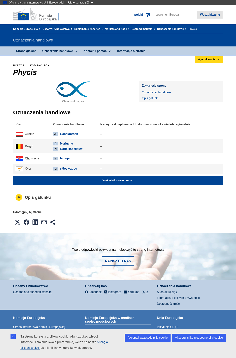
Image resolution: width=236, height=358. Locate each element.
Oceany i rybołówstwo (56, 28)
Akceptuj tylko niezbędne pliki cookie (199, 337)
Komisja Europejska (25, 28)
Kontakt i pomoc (95, 51)
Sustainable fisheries (87, 28)
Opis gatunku (150, 98)
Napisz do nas (118, 261)
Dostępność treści (168, 303)
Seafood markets (142, 28)
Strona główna (26, 51)
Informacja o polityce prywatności (178, 297)
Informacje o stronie (131, 51)
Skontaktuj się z (167, 291)
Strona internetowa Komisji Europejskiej (39, 327)
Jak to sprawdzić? (80, 2)
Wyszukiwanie (210, 14)
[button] (17, 222)
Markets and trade (116, 28)
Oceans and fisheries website (32, 291)
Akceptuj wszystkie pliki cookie (148, 337)
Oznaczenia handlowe (170, 28)
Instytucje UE (165, 327)
